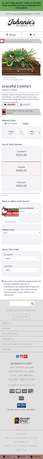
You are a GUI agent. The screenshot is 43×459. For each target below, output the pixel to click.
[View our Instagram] (21, 357)
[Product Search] (22, 303)
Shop (11, 34)
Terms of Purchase (28, 446)
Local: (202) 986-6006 (21, 375)
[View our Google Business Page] (17, 357)
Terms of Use (22, 450)
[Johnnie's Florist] (21, 29)
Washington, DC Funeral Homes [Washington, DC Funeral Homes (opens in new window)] (14, 430)
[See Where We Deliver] (21, 317)
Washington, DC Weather (16, 438)
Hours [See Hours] (35, 456)
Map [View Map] (21, 456)
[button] (21, 405)
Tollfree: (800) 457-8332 (21, 379)
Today (25, 124)
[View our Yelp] (26, 357)
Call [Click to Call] (7, 456)
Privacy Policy (11, 446)
